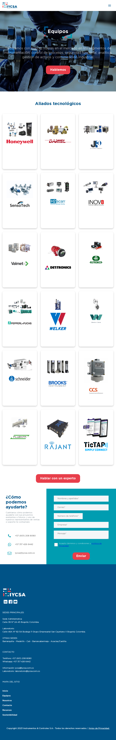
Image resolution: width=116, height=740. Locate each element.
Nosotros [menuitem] (7, 701)
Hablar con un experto (58, 478)
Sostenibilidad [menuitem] (9, 715)
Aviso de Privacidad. (99, 728)
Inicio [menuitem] (5, 691)
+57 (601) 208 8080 (25, 536)
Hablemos (58, 69)
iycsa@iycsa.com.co (25, 553)
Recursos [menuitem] (7, 710)
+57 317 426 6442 (24, 544)
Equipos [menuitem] (6, 696)
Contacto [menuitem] (7, 705)
